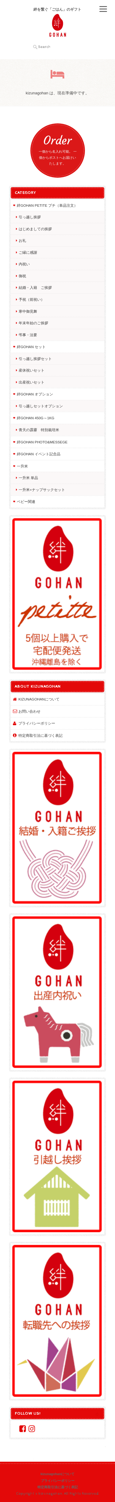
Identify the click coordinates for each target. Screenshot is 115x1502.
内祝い (24, 264)
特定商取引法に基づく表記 (40, 735)
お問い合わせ (29, 711)
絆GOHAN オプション (35, 394)
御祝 (22, 276)
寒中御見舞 (28, 311)
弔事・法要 (28, 335)
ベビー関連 (26, 502)
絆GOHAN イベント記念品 (38, 454)
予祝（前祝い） (31, 299)
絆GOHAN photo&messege (42, 442)
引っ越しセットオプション (41, 406)
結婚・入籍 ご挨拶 (35, 287)
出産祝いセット (31, 382)
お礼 (22, 240)
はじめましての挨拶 (35, 229)
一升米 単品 (28, 478)
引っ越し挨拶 (30, 217)
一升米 (22, 466)
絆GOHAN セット (31, 347)
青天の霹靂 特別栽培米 (39, 430)
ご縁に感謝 (28, 252)
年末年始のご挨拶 (33, 323)
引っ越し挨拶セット (35, 359)
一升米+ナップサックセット (42, 490)
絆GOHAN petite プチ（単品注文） (47, 205)
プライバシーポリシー (36, 723)
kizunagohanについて (38, 699)
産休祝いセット (31, 370)
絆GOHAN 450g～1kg (35, 418)
